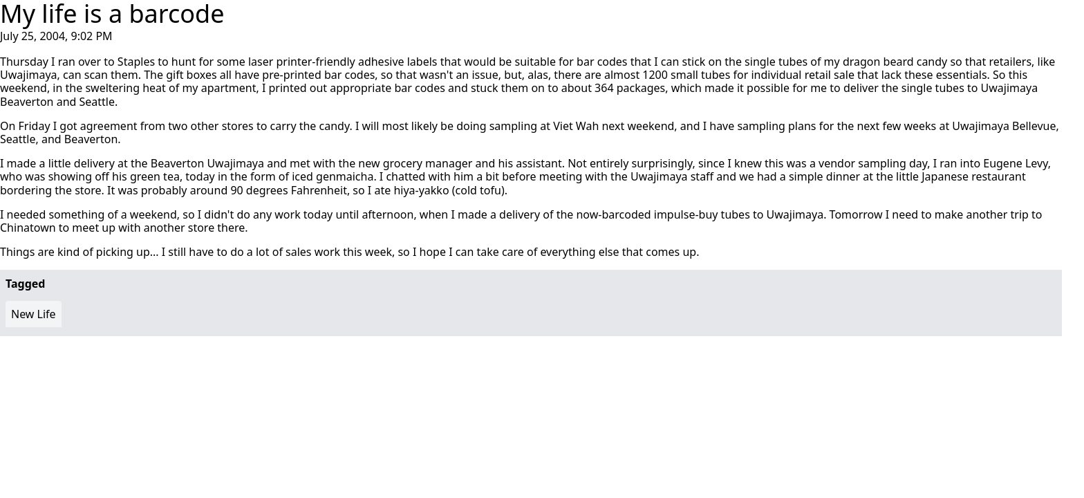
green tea (155, 176)
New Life (33, 314)
